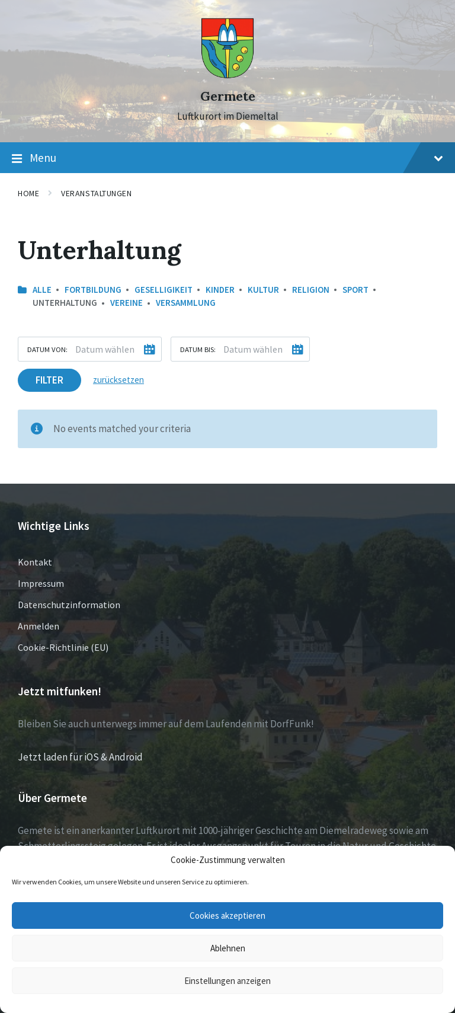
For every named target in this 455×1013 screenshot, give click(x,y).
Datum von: (47, 349)
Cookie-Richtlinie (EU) (63, 647)
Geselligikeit (163, 289)
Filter (49, 379)
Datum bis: (198, 349)
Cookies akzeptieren (227, 915)
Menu (227, 158)
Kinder (220, 289)
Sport (355, 289)
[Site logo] (227, 75)
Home (28, 193)
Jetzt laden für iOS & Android (80, 756)
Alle (42, 289)
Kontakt (35, 562)
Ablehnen (227, 948)
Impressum (41, 583)
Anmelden (38, 626)
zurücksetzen (118, 379)
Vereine (126, 302)
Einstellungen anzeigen (227, 980)
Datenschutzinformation (69, 605)
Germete (227, 96)
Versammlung (186, 302)
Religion (310, 289)
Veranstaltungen (96, 193)
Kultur (263, 289)
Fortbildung (93, 289)
